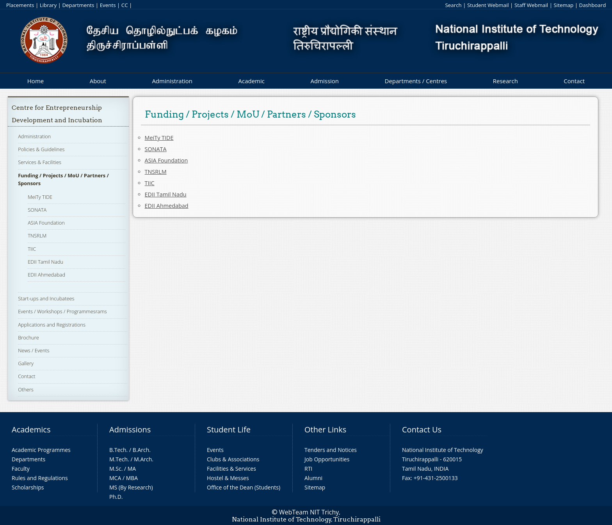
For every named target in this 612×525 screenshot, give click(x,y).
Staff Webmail (531, 5)
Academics (31, 429)
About (98, 81)
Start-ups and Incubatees (46, 298)
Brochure (28, 337)
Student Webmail (488, 5)
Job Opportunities (326, 459)
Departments (78, 5)
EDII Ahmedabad (46, 274)
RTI (308, 468)
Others (26, 389)
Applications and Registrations (51, 324)
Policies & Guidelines (41, 149)
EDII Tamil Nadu (45, 261)
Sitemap (563, 5)
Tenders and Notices (330, 450)
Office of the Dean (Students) (243, 487)
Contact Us (421, 429)
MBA (132, 478)
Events (108, 5)
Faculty (21, 468)
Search (453, 5)
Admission (324, 81)
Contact (574, 81)
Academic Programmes (41, 450)
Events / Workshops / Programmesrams (62, 311)
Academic (251, 81)
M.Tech (118, 459)
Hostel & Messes (228, 478)
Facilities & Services (231, 468)
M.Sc (115, 468)
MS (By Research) (131, 487)
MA (132, 468)
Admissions (130, 429)
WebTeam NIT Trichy (309, 512)
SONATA (37, 209)
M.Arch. (143, 459)
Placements (20, 5)
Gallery (26, 363)
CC (124, 5)
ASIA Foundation (46, 222)
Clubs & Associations (233, 459)
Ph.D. (116, 496)
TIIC (32, 248)
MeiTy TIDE (40, 196)
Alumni (313, 478)
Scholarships (28, 487)
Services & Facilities (39, 162)
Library (48, 5)
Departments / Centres (416, 81)
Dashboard (592, 5)
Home (35, 81)
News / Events (33, 350)
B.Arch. (142, 450)
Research (505, 81)
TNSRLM (37, 235)
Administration (172, 81)
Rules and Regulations (40, 478)
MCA (115, 478)
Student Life (229, 429)
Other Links (325, 429)
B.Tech (117, 450)
